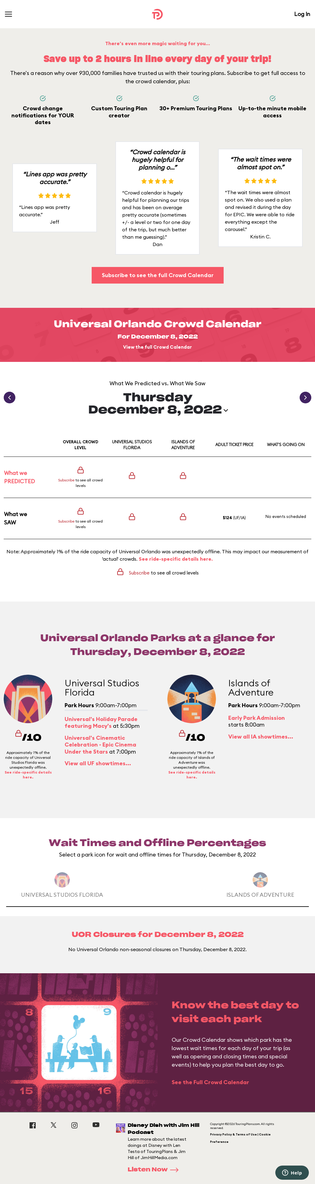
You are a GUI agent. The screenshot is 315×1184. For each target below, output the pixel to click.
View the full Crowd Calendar (157, 347)
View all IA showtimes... (260, 736)
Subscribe (66, 480)
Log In (302, 14)
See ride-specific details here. (176, 559)
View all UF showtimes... (98, 763)
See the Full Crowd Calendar (210, 1082)
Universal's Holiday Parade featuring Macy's (101, 722)
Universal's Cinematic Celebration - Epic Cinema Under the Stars (100, 744)
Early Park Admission (256, 717)
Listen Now (155, 1170)
